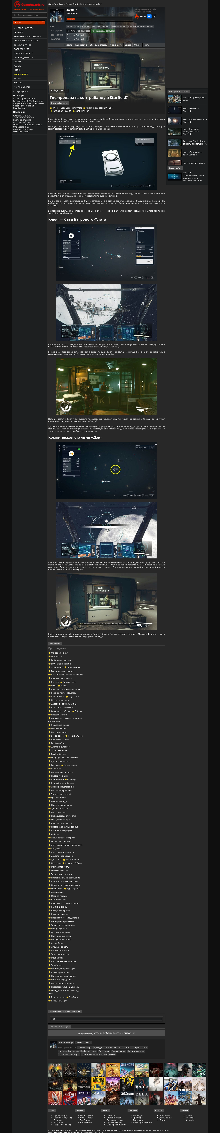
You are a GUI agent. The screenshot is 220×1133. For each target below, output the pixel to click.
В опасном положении (62, 726)
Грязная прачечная (60, 951)
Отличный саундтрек (128, 1070)
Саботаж (55, 853)
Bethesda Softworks (75, 34)
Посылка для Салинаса (62, 791)
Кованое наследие (60, 933)
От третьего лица (109, 1070)
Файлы (17, 66)
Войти (29, 22)
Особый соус (57, 907)
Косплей (18, 82)
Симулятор (18, 103)
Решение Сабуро (73, 882)
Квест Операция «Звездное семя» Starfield (192, 131)
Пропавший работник (61, 809)
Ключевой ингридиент (62, 849)
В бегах (78, 730)
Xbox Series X (96, 30)
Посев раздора (58, 831)
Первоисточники (59, 795)
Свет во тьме (57, 798)
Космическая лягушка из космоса (67, 694)
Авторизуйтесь (85, 1052)
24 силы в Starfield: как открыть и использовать (193, 142)
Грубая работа (58, 762)
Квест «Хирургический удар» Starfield (191, 164)
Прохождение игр (23, 57)
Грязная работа (58, 817)
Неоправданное (59, 947)
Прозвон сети (69, 701)
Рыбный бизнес (58, 747)
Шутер (23, 105)
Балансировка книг (60, 991)
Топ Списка (56, 984)
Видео (17, 61)
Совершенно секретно (62, 842)
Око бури (73, 1016)
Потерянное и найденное (63, 995)
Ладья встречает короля (63, 857)
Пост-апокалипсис (22, 120)
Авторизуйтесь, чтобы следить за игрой (145, 10)
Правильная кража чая (62, 1002)
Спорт (16, 105)
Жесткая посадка (59, 915)
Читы (17, 70)
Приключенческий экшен (134, 26)
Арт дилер (56, 867)
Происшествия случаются (63, 835)
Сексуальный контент (23, 122)
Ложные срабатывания (62, 806)
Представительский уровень (65, 1006)
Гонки (31, 105)
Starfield (77, 4)
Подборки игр (21, 49)
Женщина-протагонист (24, 117)
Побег (54, 704)
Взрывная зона (58, 918)
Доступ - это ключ (59, 827)
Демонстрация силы (61, 780)
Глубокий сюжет (21, 131)
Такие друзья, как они (61, 893)
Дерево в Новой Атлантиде (64, 723)
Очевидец (72, 798)
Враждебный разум (60, 929)
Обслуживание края (61, 838)
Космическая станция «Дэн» (99, 107)
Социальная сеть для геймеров (29, 5)
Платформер (19, 108)
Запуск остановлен (60, 973)
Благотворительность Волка (64, 900)
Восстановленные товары (63, 980)
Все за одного (57, 755)
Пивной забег (57, 911)
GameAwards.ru (55, 4)
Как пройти (81, 43)
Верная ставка (58, 1016)
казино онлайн (22, 86)
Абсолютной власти (60, 969)
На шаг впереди (59, 820)
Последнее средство (61, 998)
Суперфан (56, 787)
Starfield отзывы (81, 1061)
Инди (31, 124)
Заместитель (57, 686)
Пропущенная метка (61, 958)
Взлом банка (57, 962)
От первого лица (21, 127)
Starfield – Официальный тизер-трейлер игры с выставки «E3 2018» (194, 176)
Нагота (39, 124)
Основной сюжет (59, 672)
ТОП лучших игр (22, 45)
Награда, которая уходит (63, 987)
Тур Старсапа (73, 907)
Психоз (63, 704)
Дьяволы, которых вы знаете (65, 922)
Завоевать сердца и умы (63, 944)
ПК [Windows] (72, 30)
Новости (68, 43)
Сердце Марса (58, 715)
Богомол (55, 701)
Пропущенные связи (61, 955)
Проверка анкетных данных (64, 846)
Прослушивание (59, 751)
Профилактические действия (65, 937)
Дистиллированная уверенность (67, 864)
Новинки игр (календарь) (27, 36)
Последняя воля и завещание (65, 897)
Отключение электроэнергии (65, 904)
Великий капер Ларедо (62, 802)
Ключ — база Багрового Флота (67, 107)
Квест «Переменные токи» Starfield (194, 153)
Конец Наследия (59, 1020)
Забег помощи (73, 878)
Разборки (55, 784)
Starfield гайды (65, 1061)
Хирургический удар (61, 730)
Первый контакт (59, 734)
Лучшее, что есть (59, 966)
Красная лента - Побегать (63, 712)
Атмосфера (80, 1070)
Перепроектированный (62, 940)
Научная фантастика (23, 129)
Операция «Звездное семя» (64, 776)
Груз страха (74, 715)
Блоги (17, 78)
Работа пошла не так (61, 679)
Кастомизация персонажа (70, 1073)
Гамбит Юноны (58, 773)
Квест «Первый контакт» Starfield (192, 120)
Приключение (28, 98)
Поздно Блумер (75, 755)
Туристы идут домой (61, 813)
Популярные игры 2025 (26, 40)
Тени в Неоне (73, 686)
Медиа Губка (57, 977)
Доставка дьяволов (60, 766)
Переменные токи (60, 719)
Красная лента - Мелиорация (65, 708)
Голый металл (70, 784)
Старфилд (70, 12)
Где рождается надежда (62, 690)
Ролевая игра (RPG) (22, 101)
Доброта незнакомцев (62, 875)
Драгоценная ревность (62, 871)
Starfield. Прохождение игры (193, 98)
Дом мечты (56, 878)
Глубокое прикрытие (61, 683)
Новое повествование (61, 824)
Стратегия (38, 101)
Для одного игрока (22, 115)
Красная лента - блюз (61, 697)
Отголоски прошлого (61, 860)
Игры (68, 4)
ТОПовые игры (84, 1066)
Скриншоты (116, 43)
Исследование (93, 1070)
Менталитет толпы (60, 886)
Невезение (56, 882)
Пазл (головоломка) (34, 103)
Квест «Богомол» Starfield (192, 109)
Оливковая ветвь (59, 889)
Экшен (16, 98)
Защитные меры (59, 769)
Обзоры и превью (23, 53)
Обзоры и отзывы (98, 43)
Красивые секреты (60, 758)
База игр (18, 32)
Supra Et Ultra (57, 675)
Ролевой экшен (114, 26)
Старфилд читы (20, 91)
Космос (87, 1073)
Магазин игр (21, 74)
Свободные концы (60, 744)
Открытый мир (20, 124)
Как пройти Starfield (92, 4)
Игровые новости (23, 28)
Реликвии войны (59, 926)
